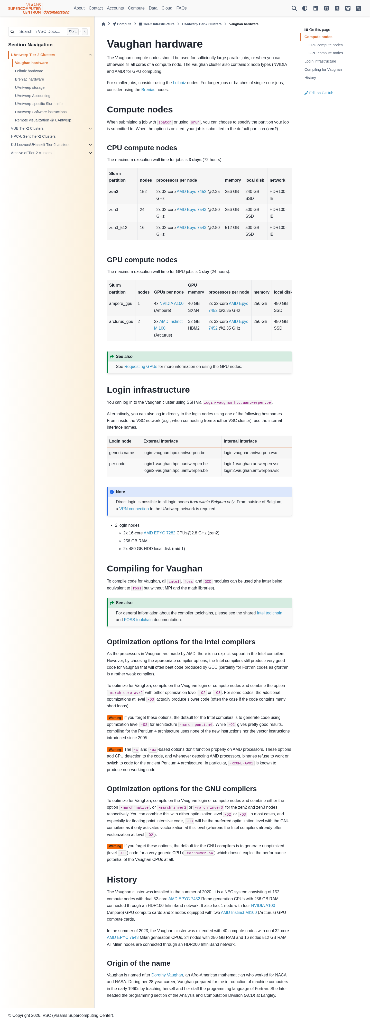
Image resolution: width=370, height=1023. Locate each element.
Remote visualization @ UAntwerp (43, 120)
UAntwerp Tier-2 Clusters (33, 55)
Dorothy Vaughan (167, 975)
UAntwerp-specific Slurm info (38, 104)
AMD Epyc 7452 (192, 191)
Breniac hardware (29, 79)
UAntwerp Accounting (32, 96)
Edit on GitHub (318, 93)
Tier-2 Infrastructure (156, 24)
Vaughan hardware (31, 63)
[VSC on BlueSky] (348, 8)
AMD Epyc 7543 (192, 209)
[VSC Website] (359, 8)
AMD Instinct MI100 (239, 912)
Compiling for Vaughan (323, 69)
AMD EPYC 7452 (184, 899)
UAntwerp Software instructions (41, 112)
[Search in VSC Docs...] (40, 31)
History (310, 78)
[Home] (103, 24)
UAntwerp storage (29, 87)
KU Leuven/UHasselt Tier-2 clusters (40, 145)
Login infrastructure (320, 61)
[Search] (294, 8)
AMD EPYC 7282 (159, 533)
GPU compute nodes (326, 53)
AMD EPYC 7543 (123, 937)
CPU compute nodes (326, 45)
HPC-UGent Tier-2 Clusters (33, 136)
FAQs (182, 8)
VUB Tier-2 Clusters (27, 128)
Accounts (115, 8)
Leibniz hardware (29, 71)
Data (153, 8)
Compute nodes (318, 37)
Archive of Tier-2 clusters (31, 153)
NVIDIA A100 (171, 303)
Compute (136, 8)
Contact (96, 8)
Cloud (167, 8)
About (79, 8)
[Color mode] (305, 8)
